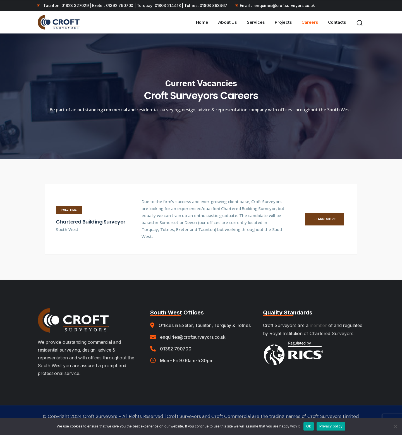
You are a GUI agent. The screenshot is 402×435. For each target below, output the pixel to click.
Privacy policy (331, 426)
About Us (227, 22)
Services (256, 22)
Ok (308, 426)
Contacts (337, 22)
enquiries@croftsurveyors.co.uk (284, 5)
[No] (395, 426)
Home (202, 22)
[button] (69, 210)
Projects (283, 22)
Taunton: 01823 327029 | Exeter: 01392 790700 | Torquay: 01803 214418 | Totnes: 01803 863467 (135, 5)
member (318, 325)
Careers (310, 22)
